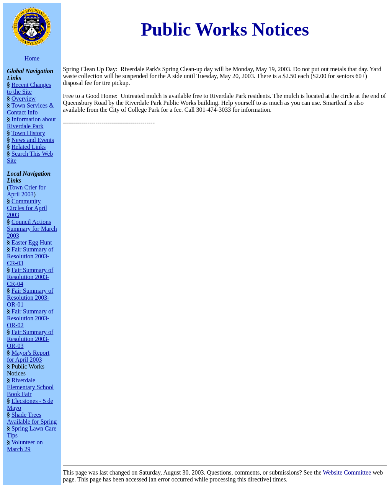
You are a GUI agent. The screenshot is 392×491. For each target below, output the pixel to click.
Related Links (28, 147)
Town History (28, 133)
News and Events (32, 140)
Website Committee (347, 472)
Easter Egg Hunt (31, 242)
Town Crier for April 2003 (26, 190)
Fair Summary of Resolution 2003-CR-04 (30, 277)
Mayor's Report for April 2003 (28, 356)
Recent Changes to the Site (29, 88)
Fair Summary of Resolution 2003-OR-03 (30, 339)
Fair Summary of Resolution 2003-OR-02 (30, 318)
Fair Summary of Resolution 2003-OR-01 (30, 297)
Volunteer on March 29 (25, 445)
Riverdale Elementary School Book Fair (30, 387)
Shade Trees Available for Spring (32, 418)
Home (31, 58)
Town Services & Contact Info (30, 109)
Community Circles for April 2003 (27, 208)
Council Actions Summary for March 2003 (32, 229)
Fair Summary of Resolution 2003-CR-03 (30, 256)
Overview (23, 98)
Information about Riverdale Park (31, 122)
